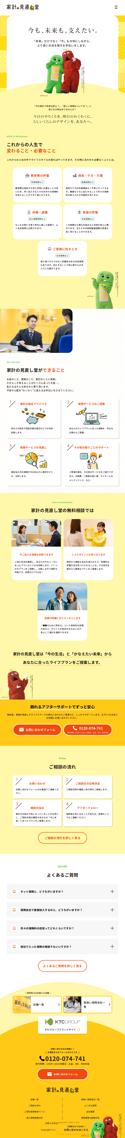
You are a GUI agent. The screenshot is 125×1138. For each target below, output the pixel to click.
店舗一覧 (34, 1099)
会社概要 (90, 1111)
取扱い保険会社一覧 (90, 1099)
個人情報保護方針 (34, 1118)
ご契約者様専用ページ (34, 1111)
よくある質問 (90, 1105)
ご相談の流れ (34, 1105)
